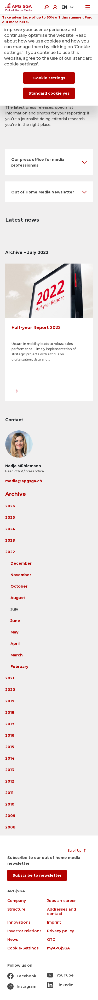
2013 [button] (9, 769)
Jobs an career (61, 901)
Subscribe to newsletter (37, 875)
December (21, 563)
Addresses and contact (61, 911)
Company (16, 901)
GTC (51, 939)
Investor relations (24, 931)
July (14, 609)
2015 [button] (9, 747)
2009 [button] (10, 815)
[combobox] (67, 7)
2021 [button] (9, 678)
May (14, 632)
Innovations (19, 922)
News (12, 939)
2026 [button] (10, 506)
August (17, 597)
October (18, 586)
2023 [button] (10, 540)
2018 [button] (9, 712)
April (15, 643)
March (16, 655)
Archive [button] (15, 494)
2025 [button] (10, 517)
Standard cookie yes (49, 93)
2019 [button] (9, 701)
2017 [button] (9, 724)
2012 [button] (9, 781)
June (15, 620)
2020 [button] (10, 689)
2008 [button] (10, 827)
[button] (49, 162)
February (19, 666)
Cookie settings (49, 78)
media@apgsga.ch (23, 481)
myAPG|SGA (58, 948)
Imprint (54, 922)
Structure (16, 909)
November (20, 574)
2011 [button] (9, 792)
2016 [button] (9, 735)
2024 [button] (10, 529)
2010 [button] (9, 804)
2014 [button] (10, 758)
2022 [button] (10, 552)
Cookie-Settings (23, 948)
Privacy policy (60, 931)
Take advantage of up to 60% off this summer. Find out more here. (47, 19)
